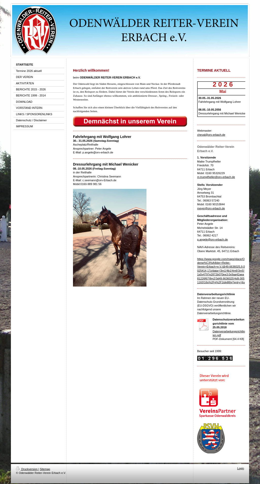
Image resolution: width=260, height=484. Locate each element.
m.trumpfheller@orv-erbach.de (216, 176)
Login (240, 468)
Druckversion (27, 469)
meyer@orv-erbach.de (211, 208)
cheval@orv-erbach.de (211, 134)
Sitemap (45, 469)
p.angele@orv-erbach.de (212, 239)
